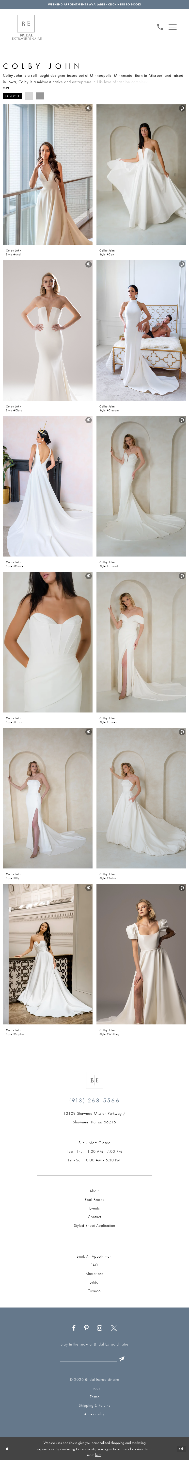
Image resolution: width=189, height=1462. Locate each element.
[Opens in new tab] (94, 1118)
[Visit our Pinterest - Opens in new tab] (86, 1329)
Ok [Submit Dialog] (181, 1450)
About (94, 1191)
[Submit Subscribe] (125, 1361)
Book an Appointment (95, 1257)
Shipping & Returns (94, 1407)
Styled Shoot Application (94, 1226)
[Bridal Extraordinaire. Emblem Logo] (94, 1081)
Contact (94, 1217)
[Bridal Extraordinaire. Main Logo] (27, 28)
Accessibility (94, 1415)
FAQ (94, 1266)
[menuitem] (160, 27)
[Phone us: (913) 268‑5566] (160, 27)
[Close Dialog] (7, 1450)
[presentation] (48, 175)
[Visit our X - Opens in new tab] (113, 1329)
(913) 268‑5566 (94, 1101)
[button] (172, 27)
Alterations (94, 1274)
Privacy (95, 1389)
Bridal (95, 1283)
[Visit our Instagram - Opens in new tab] (100, 1329)
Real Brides (94, 1200)
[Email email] (93, 1361)
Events (94, 1209)
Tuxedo (94, 1291)
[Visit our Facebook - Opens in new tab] (74, 1329)
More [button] (6, 88)
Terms (94, 1398)
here (98, 1456)
